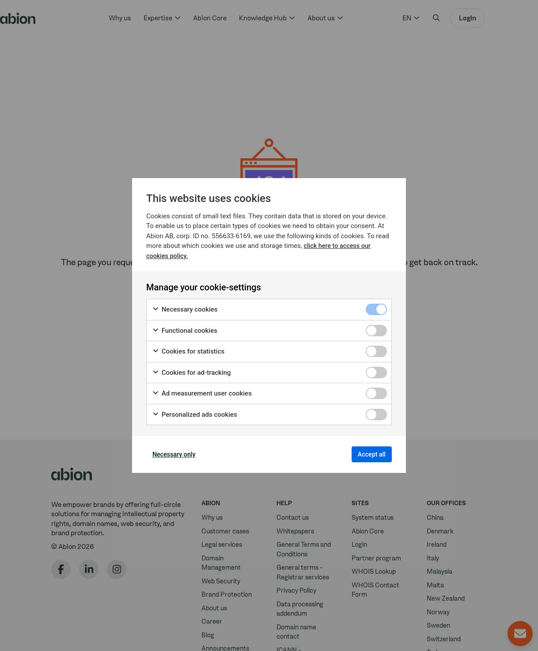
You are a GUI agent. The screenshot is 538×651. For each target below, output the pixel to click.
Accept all (367, 454)
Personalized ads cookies (194, 411)
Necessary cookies (185, 307)
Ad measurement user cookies (202, 391)
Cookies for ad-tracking (191, 369)
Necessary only (179, 454)
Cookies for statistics (188, 349)
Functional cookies (184, 328)
